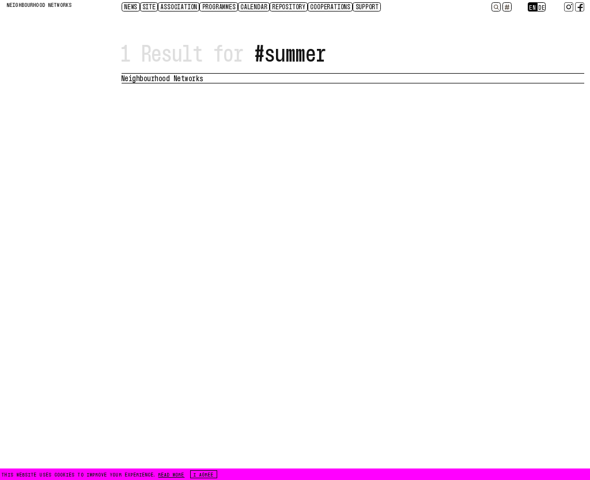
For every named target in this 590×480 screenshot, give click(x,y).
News (131, 6)
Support (368, 6)
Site (149, 6)
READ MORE (171, 474)
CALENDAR (254, 6)
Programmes (219, 6)
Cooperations (331, 6)
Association (179, 6)
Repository (289, 6)
